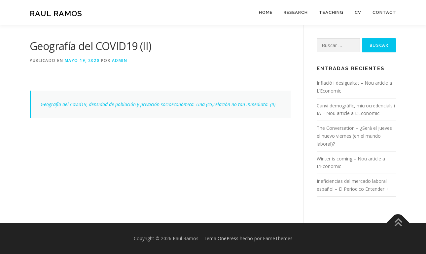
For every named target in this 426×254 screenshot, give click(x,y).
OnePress (228, 238)
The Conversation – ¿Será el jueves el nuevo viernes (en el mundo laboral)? (354, 136)
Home (265, 12)
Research (296, 12)
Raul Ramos (56, 13)
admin (119, 60)
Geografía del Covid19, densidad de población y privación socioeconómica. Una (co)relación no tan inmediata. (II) (158, 104)
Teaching (331, 12)
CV (358, 12)
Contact (384, 12)
